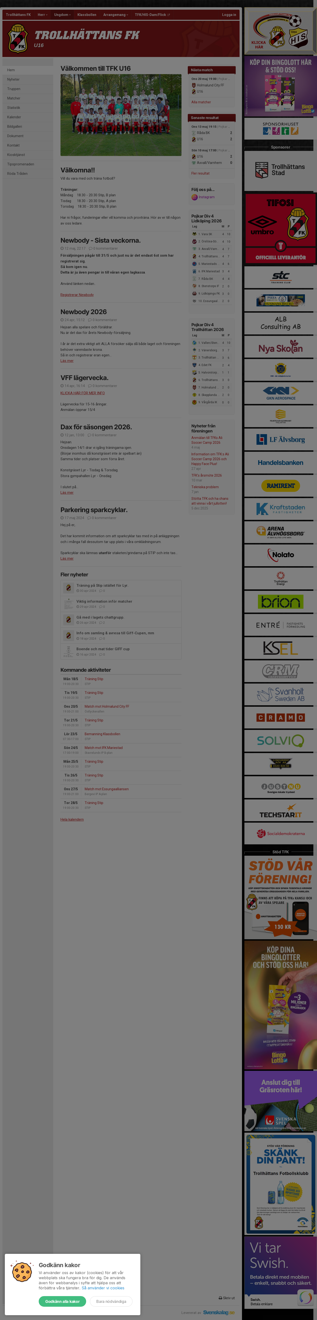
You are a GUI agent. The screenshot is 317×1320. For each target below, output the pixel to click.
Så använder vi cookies (103, 1287)
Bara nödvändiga (111, 1301)
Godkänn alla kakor (62, 1301)
